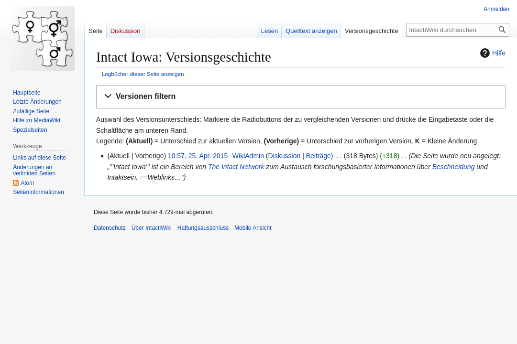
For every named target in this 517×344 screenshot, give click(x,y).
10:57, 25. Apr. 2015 (198, 156)
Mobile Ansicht (252, 228)
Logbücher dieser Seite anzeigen (143, 74)
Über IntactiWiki (152, 228)
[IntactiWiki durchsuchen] (457, 30)
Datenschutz (110, 228)
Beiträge (318, 156)
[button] (300, 96)
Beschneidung (453, 167)
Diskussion (284, 156)
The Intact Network (236, 167)
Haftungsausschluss (203, 228)
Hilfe (492, 53)
